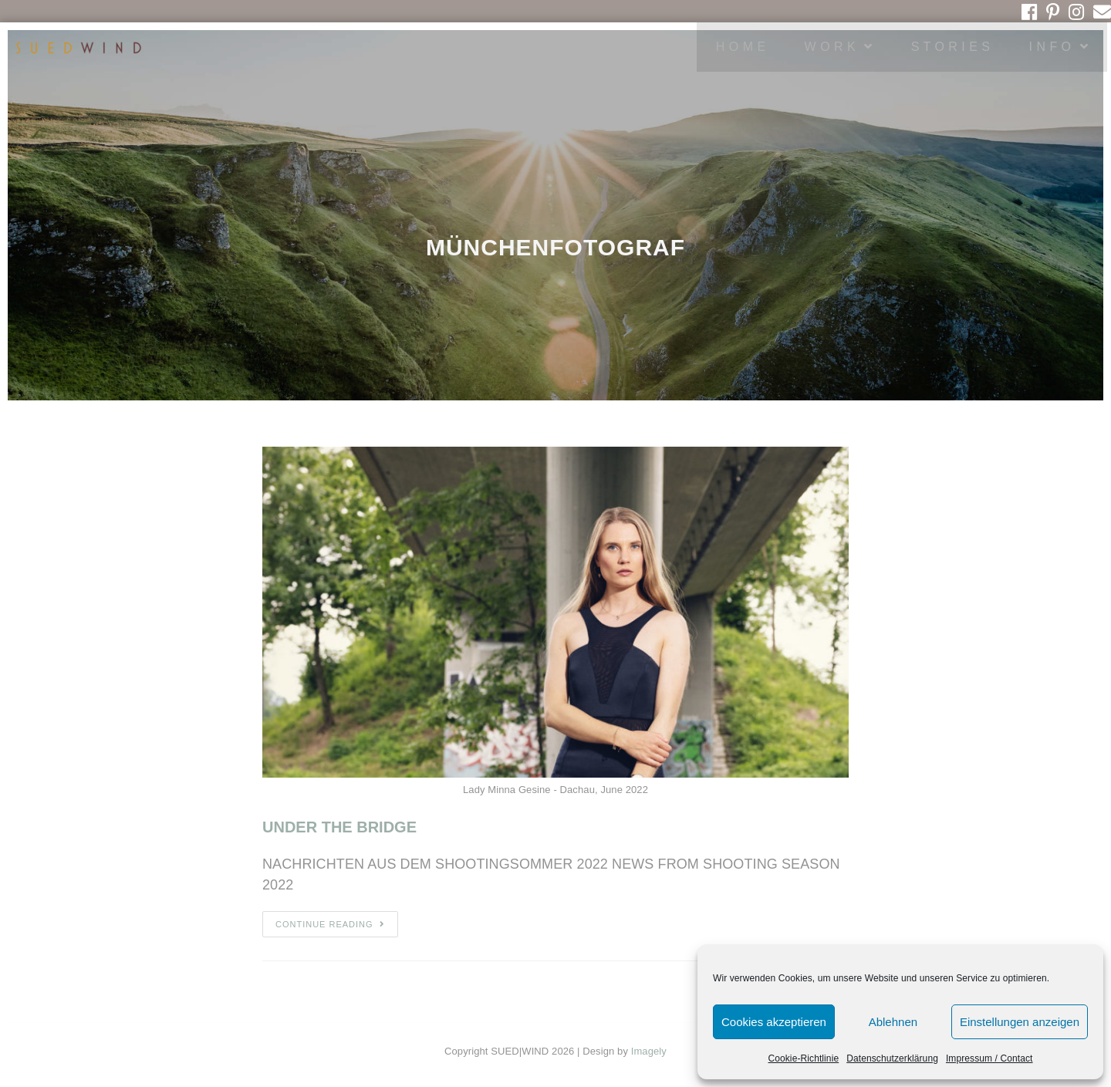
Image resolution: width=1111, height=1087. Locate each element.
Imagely (649, 1051)
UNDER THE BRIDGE (339, 827)
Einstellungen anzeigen (1019, 1021)
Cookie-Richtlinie (803, 1058)
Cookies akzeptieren (773, 1021)
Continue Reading (330, 924)
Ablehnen (893, 1021)
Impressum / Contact (989, 1058)
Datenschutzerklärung (892, 1058)
